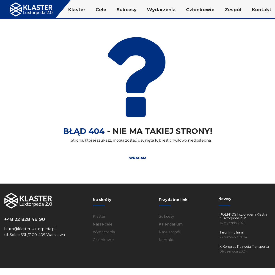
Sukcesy (166, 216)
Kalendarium (171, 224)
